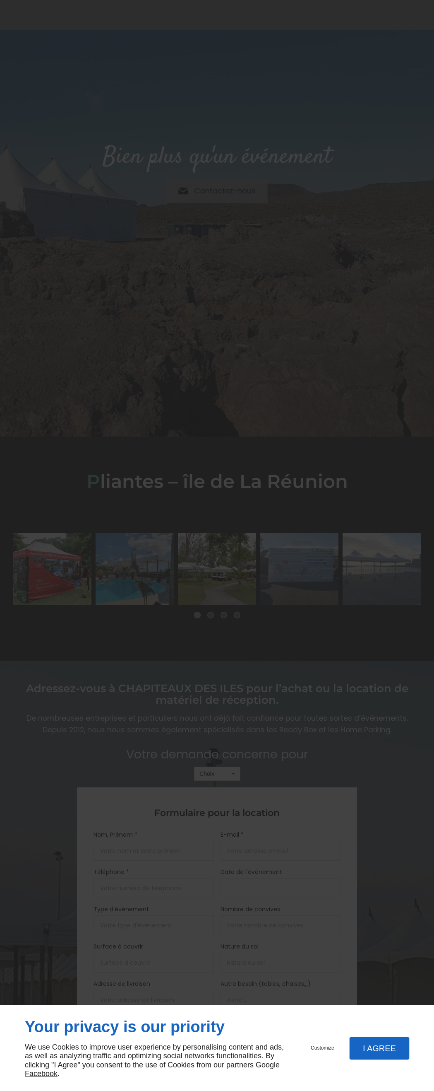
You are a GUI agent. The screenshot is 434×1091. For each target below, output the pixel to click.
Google (268, 1065)
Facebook (41, 1073)
